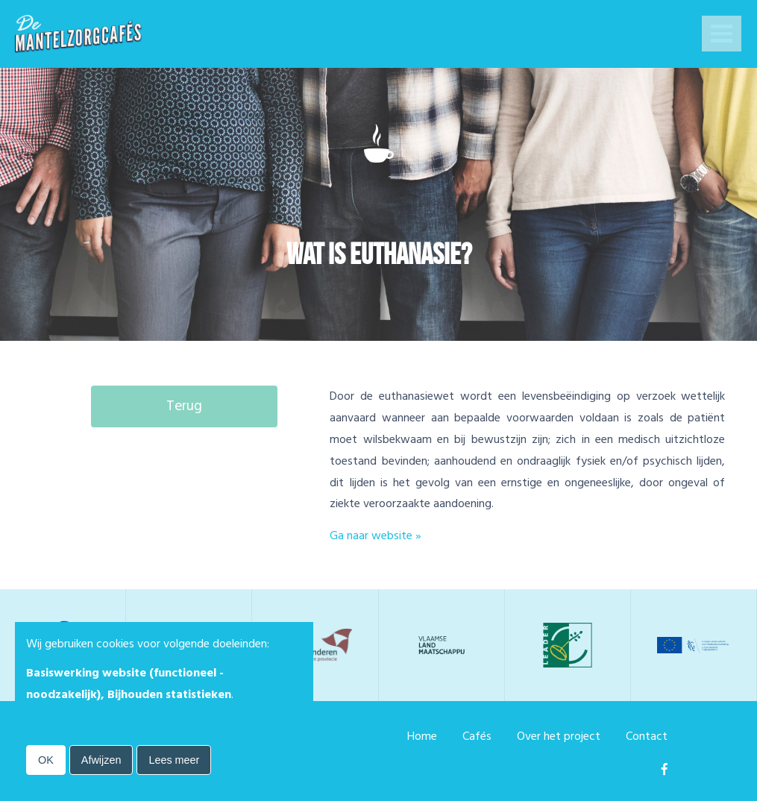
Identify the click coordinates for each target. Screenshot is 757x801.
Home (422, 736)
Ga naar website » (375, 535)
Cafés (476, 736)
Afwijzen (101, 760)
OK (46, 760)
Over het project (558, 736)
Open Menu (721, 35)
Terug (184, 406)
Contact (647, 736)
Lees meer (173, 760)
